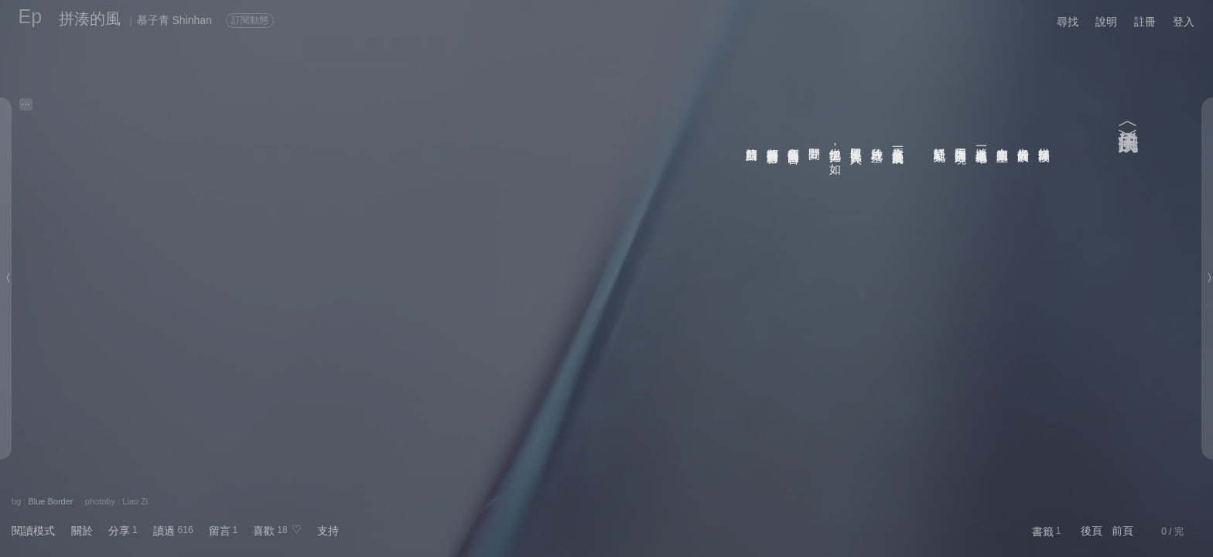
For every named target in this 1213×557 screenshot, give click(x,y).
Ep (31, 16)
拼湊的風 (90, 18)
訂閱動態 (249, 20)
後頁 (1091, 531)
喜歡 (264, 531)
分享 (119, 531)
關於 (82, 531)
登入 (1183, 21)
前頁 (1122, 531)
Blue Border (50, 501)
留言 (220, 531)
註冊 (1145, 21)
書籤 (1043, 531)
